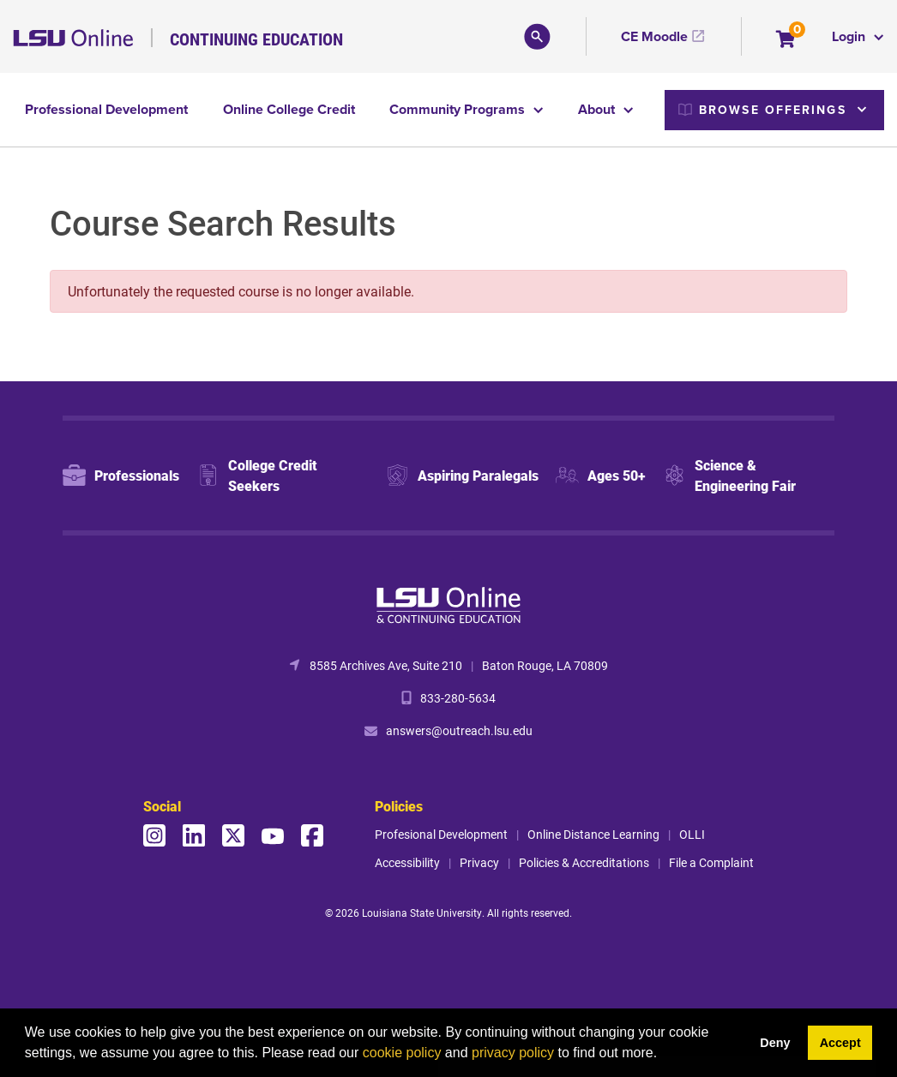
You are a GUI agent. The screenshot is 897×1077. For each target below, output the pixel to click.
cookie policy (402, 1052)
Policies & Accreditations (584, 862)
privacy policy (513, 1052)
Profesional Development (441, 834)
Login (850, 36)
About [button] (598, 109)
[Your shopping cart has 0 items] (787, 41)
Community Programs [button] (458, 109)
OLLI (692, 834)
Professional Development (106, 109)
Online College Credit (289, 109)
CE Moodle (654, 36)
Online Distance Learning (593, 834)
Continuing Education (256, 38)
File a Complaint (711, 862)
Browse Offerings (762, 109)
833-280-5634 (458, 698)
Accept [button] (840, 1043)
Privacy (479, 862)
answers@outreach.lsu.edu (459, 730)
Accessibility (407, 862)
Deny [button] (775, 1043)
